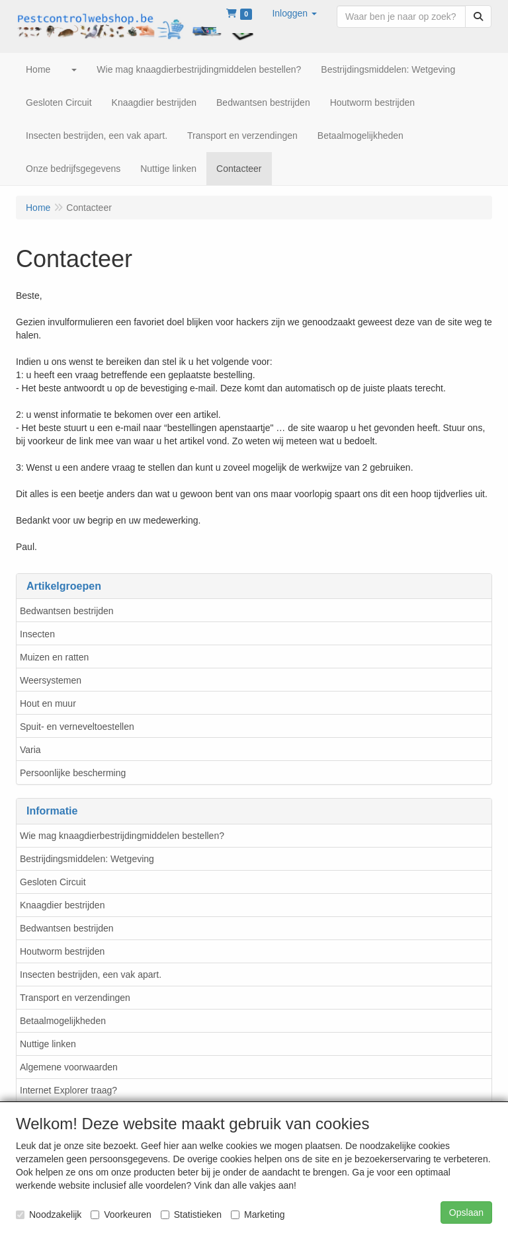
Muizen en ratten (54, 657)
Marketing (257, 1214)
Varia (30, 749)
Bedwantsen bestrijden (67, 611)
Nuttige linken (48, 1044)
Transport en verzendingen (75, 997)
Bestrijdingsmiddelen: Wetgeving (87, 859)
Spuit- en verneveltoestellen (77, 726)
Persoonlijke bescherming (73, 773)
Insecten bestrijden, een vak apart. (90, 974)
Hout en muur (48, 703)
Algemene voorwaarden (69, 1067)
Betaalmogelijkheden (63, 1020)
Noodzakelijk (48, 1214)
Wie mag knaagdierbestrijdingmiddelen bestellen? (122, 835)
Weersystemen (50, 680)
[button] (294, 13)
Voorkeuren (121, 1214)
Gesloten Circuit (53, 882)
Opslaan (466, 1212)
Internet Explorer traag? (68, 1090)
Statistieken (191, 1214)
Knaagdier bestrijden (62, 905)
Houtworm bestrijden (62, 951)
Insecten (37, 634)
